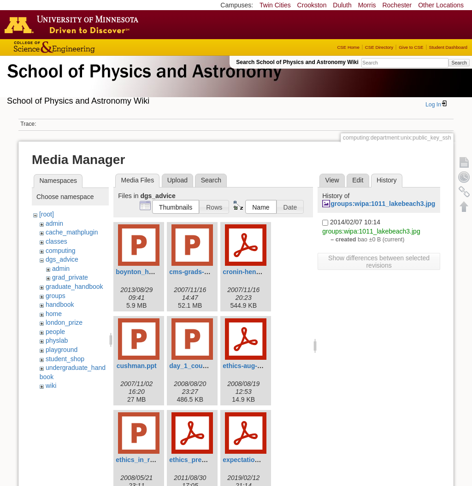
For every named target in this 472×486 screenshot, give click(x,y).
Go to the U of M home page (74, 24)
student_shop (65, 359)
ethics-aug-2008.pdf (253, 365)
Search (458, 62)
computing (61, 250)
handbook (60, 304)
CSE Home (348, 47)
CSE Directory (379, 47)
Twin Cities (275, 5)
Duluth (342, 5)
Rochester (397, 5)
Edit (357, 180)
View (332, 180)
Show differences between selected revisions (379, 261)
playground (61, 349)
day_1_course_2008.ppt (205, 365)
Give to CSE (411, 47)
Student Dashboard (448, 47)
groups (55, 295)
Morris (367, 5)
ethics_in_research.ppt (151, 459)
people (55, 331)
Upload (177, 180)
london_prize (64, 322)
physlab (57, 340)
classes (56, 241)
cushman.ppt (137, 365)
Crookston (312, 5)
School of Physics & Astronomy (143, 82)
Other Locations (441, 5)
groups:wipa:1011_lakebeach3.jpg (382, 203)
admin (54, 223)
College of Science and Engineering (83, 47)
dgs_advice (62, 259)
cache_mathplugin (72, 232)
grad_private (70, 277)
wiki (51, 385)
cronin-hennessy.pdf (254, 271)
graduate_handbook (74, 286)
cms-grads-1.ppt (194, 271)
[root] (46, 214)
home (54, 313)
